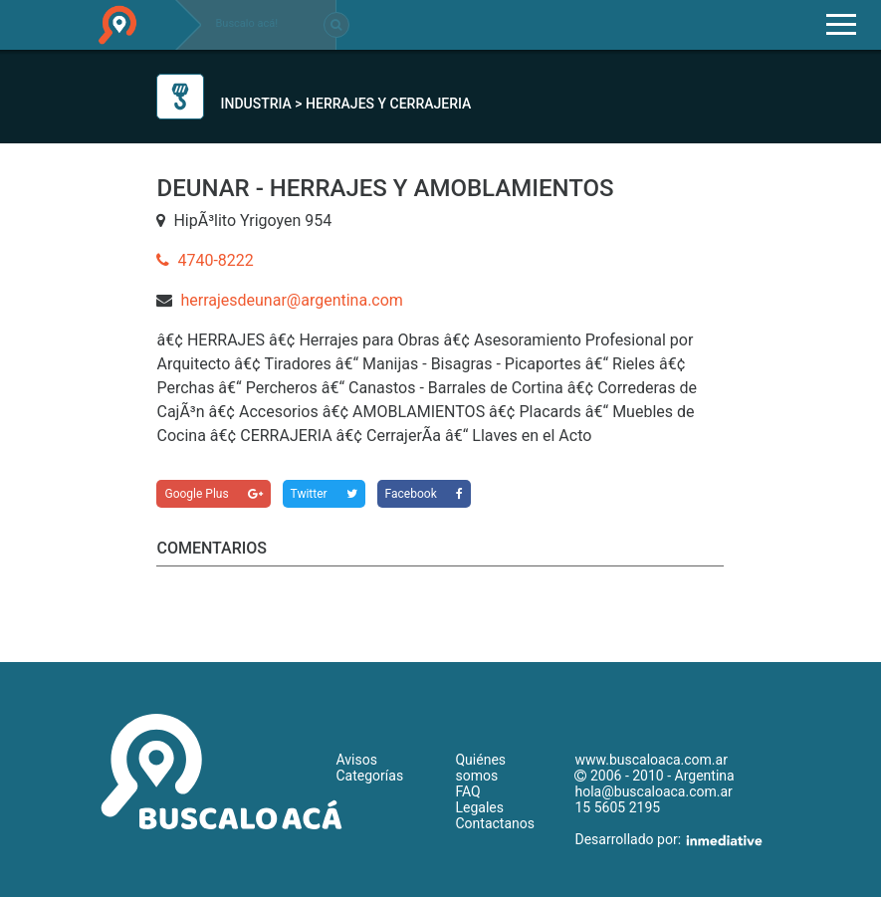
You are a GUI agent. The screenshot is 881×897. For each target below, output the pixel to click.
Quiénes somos (480, 768)
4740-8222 (204, 260)
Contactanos (495, 823)
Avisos (355, 760)
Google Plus (213, 494)
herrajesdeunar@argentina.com (291, 300)
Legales (479, 807)
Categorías (369, 776)
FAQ (467, 791)
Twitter (324, 494)
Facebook (424, 494)
